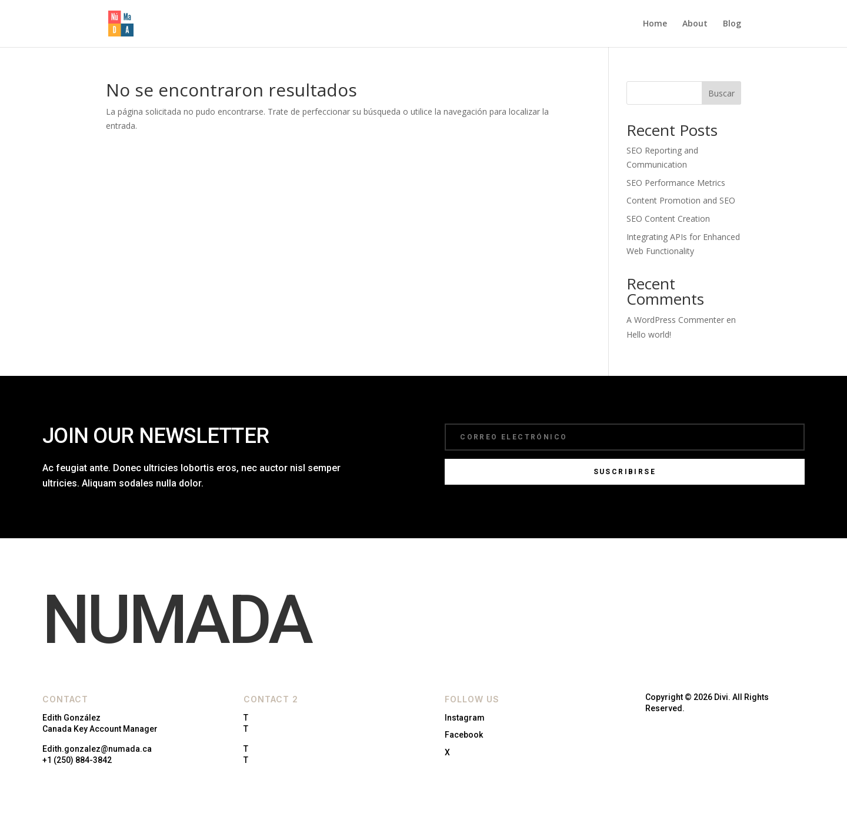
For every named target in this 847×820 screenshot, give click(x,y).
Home (655, 24)
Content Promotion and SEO (680, 200)
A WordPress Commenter (675, 319)
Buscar (721, 93)
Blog (732, 24)
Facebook (464, 734)
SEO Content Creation (668, 218)
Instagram (465, 717)
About (695, 24)
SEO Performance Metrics (675, 182)
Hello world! (648, 334)
